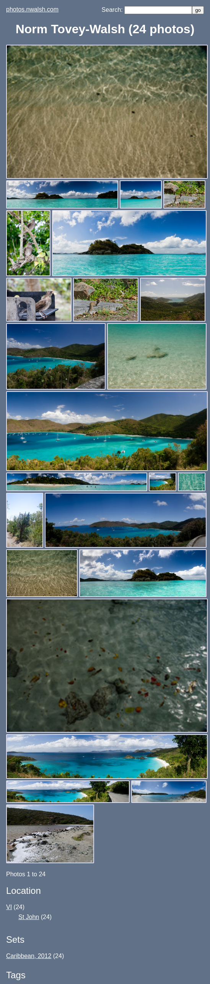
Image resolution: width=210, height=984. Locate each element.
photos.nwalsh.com (32, 9)
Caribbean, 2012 (28, 956)
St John (28, 917)
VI (9, 907)
